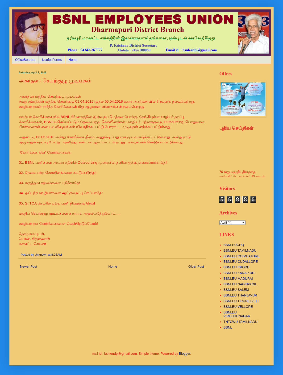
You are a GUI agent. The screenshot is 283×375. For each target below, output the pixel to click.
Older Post (196, 266)
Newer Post (28, 266)
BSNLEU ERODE (237, 267)
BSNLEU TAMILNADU (240, 250)
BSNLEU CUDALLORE (241, 261)
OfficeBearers (25, 60)
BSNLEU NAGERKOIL (240, 284)
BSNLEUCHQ (234, 245)
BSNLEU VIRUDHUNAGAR (237, 314)
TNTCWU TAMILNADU (241, 322)
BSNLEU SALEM (236, 290)
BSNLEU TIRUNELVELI (241, 301)
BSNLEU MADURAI (238, 278)
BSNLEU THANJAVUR (240, 295)
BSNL (228, 327)
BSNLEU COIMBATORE (242, 256)
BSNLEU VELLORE (238, 306)
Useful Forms (52, 60)
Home (73, 60)
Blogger (184, 353)
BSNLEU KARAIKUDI (239, 273)
